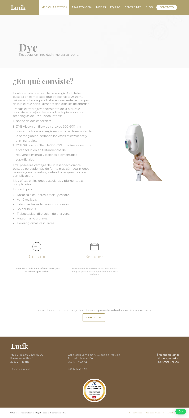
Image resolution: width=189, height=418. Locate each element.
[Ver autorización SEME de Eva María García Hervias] (94, 390)
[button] (180, 411)
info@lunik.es (170, 361)
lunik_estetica (169, 358)
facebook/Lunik (168, 354)
